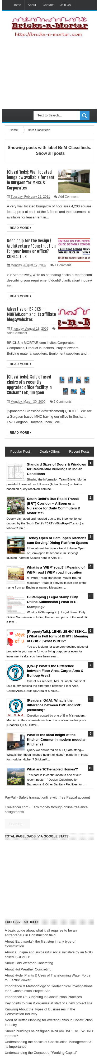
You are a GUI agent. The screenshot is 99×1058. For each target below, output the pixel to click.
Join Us (65, 5)
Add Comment (68, 196)
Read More (20, 228)
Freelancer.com (17, 807)
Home (17, 5)
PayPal (10, 797)
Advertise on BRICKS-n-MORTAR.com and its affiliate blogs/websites (31, 314)
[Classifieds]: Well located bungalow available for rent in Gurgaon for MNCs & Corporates (31, 180)
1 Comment (62, 265)
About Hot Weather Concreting (28, 969)
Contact (48, 5)
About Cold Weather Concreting (29, 963)
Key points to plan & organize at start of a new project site (48, 1003)
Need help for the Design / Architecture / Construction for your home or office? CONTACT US (31, 248)
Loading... (17, 824)
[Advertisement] (49, 73)
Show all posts (50, 153)
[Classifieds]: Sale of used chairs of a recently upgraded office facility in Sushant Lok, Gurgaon (29, 384)
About (32, 5)
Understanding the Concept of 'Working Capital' (41, 1053)
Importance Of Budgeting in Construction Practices (43, 997)
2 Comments (63, 401)
